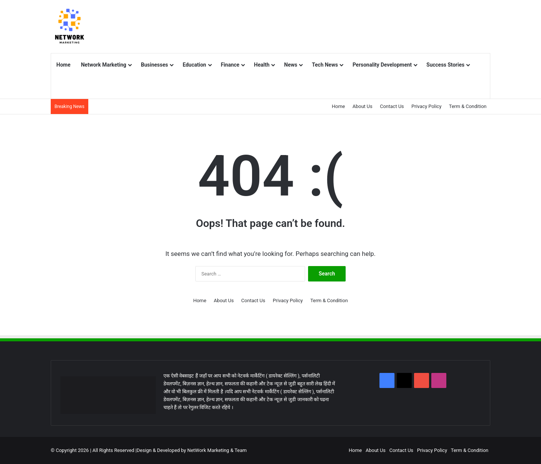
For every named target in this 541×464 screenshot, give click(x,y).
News (290, 65)
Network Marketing (103, 65)
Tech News (325, 65)
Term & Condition (468, 106)
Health (261, 65)
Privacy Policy (426, 106)
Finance (230, 65)
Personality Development (382, 65)
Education (194, 65)
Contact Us (392, 106)
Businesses (154, 65)
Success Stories (445, 65)
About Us (362, 106)
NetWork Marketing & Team (216, 450)
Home (63, 65)
